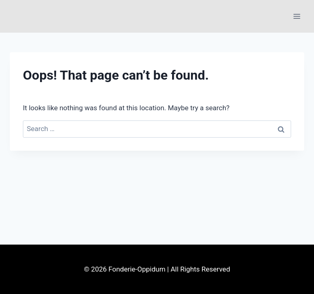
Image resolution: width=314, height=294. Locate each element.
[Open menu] (296, 16)
